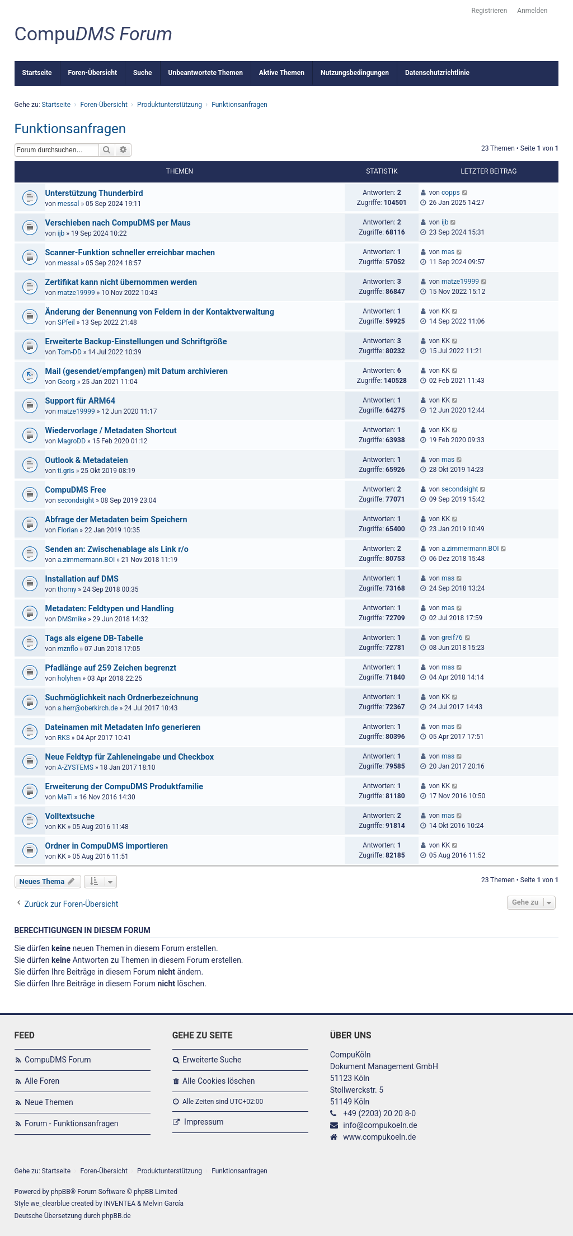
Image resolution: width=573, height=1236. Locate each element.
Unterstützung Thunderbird (94, 193)
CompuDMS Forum (58, 1059)
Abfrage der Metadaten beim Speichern (116, 520)
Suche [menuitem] (142, 73)
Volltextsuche (70, 816)
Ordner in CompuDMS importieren (106, 846)
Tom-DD (70, 352)
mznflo (68, 649)
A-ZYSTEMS (75, 767)
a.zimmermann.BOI (86, 560)
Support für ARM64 (80, 401)
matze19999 (76, 293)
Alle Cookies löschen (218, 1080)
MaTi (65, 797)
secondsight (76, 500)
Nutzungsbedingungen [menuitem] (355, 73)
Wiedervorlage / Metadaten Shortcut (111, 431)
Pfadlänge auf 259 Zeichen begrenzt (111, 668)
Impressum (203, 1121)
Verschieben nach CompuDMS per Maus (118, 223)
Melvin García (163, 1203)
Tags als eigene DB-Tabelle (94, 638)
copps (451, 192)
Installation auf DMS (82, 579)
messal (68, 204)
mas (448, 252)
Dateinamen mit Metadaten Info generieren (123, 727)
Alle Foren (42, 1080)
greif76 (452, 638)
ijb (61, 233)
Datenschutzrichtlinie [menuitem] (437, 73)
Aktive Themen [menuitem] (281, 73)
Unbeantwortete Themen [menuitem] (205, 73)
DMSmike (72, 619)
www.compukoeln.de (379, 1136)
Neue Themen (49, 1102)
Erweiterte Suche (211, 1059)
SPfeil (66, 322)
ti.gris (66, 471)
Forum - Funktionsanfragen (72, 1123)
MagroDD (72, 441)
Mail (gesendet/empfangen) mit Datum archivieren (136, 371)
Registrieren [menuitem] (490, 11)
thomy (67, 589)
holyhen (69, 678)
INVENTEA (119, 1203)
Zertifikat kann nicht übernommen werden (121, 282)
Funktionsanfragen (70, 129)
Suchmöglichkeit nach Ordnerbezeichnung (122, 698)
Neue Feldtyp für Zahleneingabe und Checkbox (129, 757)
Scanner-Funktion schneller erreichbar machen (130, 253)
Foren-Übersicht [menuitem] (92, 73)
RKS (64, 738)
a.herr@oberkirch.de (88, 708)
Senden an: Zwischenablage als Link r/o (117, 549)
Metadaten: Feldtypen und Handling (109, 609)
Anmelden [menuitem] (532, 11)
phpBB (61, 1192)
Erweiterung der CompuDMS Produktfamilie (124, 787)
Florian (68, 530)
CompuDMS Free (75, 490)
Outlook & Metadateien (86, 460)
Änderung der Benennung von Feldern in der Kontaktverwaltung (159, 312)
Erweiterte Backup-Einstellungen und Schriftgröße (136, 342)
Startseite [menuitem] (37, 73)
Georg (67, 382)
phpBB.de (116, 1216)
